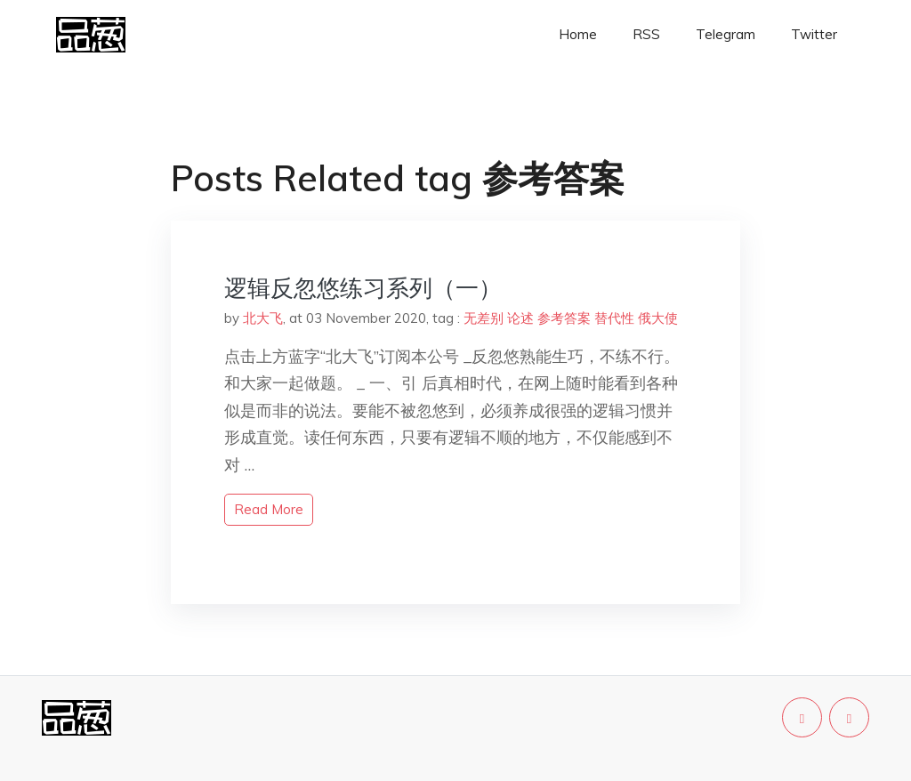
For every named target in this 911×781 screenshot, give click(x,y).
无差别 (484, 318)
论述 (520, 318)
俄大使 (658, 318)
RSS (646, 34)
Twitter (814, 34)
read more (268, 509)
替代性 (614, 318)
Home (578, 34)
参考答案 (564, 318)
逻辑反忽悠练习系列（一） (363, 287)
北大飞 (263, 318)
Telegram (725, 34)
